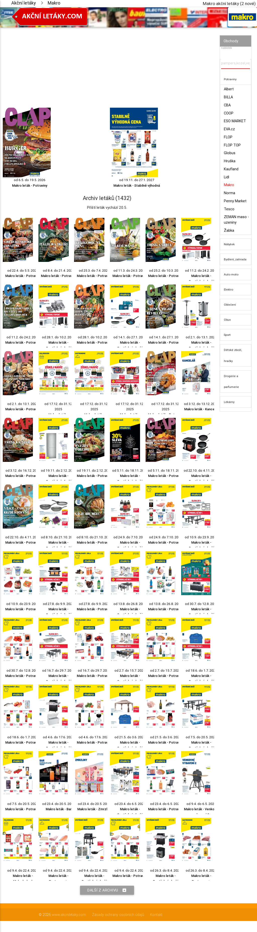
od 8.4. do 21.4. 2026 (58, 270)
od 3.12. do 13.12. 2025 (201, 404)
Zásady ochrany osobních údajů (118, 914)
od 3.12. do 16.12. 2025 (23, 470)
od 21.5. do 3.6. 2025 (130, 737)
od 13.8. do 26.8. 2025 (130, 604)
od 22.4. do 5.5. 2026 (22, 270)
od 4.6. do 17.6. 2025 (58, 737)
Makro (54, 3)
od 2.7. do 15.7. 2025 (129, 670)
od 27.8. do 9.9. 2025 (58, 604)
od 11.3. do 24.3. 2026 (129, 270)
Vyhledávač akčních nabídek (234, 46)
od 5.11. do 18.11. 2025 (130, 470)
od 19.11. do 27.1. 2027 (136, 180)
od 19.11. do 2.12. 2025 (58, 470)
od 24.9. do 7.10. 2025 (130, 537)
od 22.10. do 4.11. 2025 (201, 470)
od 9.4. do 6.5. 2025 (201, 804)
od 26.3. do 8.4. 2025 (165, 870)
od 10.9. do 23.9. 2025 (201, 537)
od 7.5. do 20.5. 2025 (201, 737)
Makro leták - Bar (59, 809)
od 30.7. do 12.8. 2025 (201, 604)
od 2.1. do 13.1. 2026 (201, 337)
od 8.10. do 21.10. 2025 (58, 537)
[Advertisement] (107, 62)
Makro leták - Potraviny (29, 185)
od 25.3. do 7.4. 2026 (94, 270)
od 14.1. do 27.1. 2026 (130, 337)
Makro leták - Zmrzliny (94, 809)
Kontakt (156, 914)
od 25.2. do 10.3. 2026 (165, 270)
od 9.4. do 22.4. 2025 (22, 870)
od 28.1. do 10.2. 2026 (58, 337)
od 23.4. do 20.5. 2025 (58, 804)
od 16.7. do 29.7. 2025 (58, 670)
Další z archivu (107, 890)
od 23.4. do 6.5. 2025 (130, 804)
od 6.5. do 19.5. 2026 (29, 180)
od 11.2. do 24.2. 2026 (201, 270)
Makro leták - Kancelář (201, 409)
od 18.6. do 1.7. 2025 (201, 670)
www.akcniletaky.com (69, 914)
